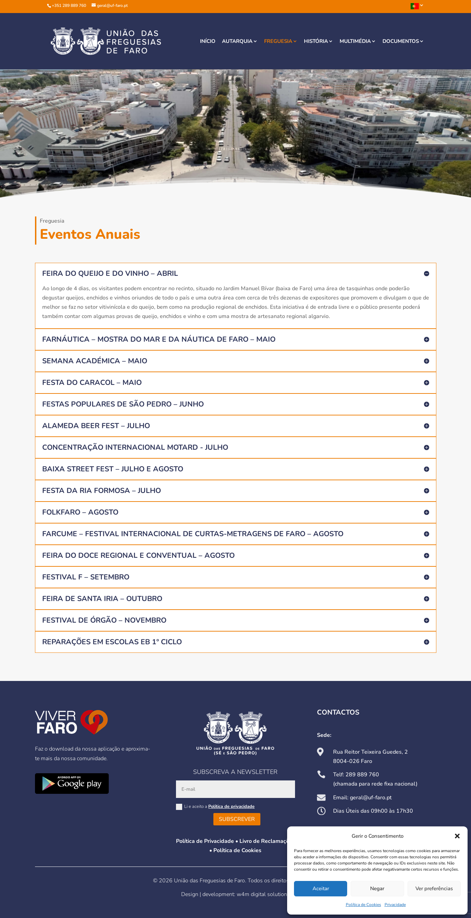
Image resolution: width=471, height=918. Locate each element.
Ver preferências (434, 888)
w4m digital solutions (263, 894)
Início (207, 42)
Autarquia (237, 42)
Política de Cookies (363, 904)
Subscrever (237, 819)
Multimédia (355, 42)
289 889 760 (362, 774)
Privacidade (395, 904)
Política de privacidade (231, 806)
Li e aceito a (215, 806)
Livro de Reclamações (267, 841)
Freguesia (278, 42)
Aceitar (321, 888)
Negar (377, 888)
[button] (457, 836)
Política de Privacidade (205, 841)
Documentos (400, 42)
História (316, 42)
